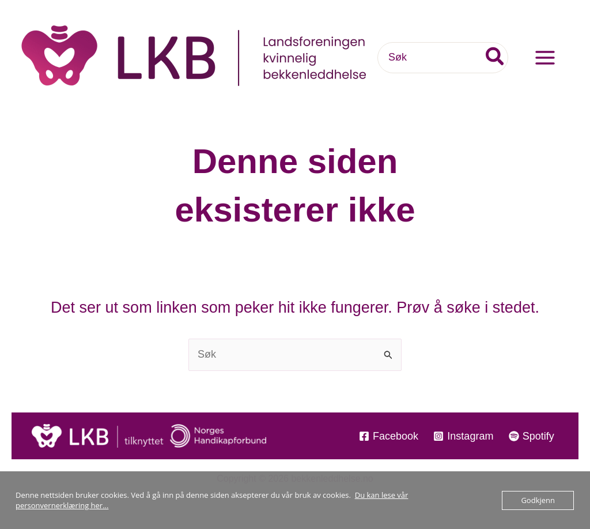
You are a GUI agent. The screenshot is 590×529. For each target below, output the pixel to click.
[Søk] (495, 57)
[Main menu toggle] (544, 58)
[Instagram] (463, 436)
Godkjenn (538, 500)
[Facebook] (388, 436)
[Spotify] (531, 436)
